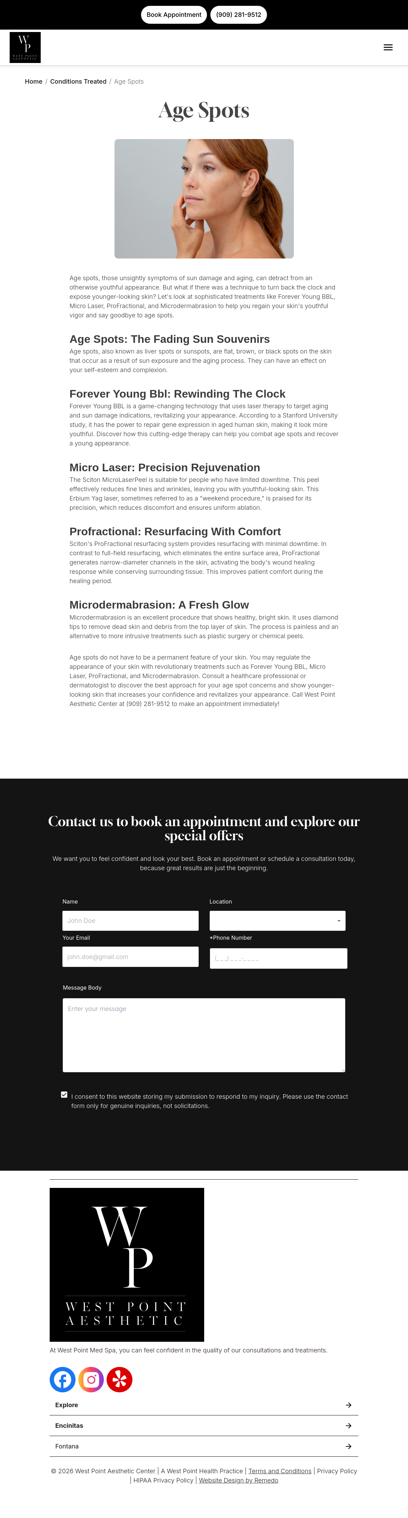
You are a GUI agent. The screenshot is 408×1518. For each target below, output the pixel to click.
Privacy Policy (337, 1471)
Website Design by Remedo (238, 1480)
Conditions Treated (78, 81)
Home (33, 81)
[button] (278, 921)
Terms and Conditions (279, 1471)
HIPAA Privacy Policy (163, 1480)
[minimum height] (204, 1035)
